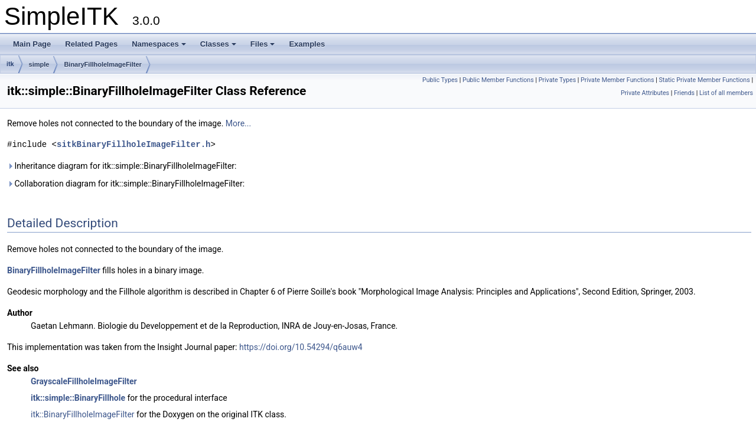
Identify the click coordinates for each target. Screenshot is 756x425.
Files (262, 44)
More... (238, 123)
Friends (684, 93)
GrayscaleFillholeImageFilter (84, 381)
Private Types (557, 80)
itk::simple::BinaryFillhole (78, 398)
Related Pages (91, 44)
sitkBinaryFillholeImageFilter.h (133, 144)
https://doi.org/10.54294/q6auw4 (301, 347)
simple (39, 64)
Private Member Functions (617, 80)
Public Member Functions (498, 80)
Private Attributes (645, 93)
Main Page (32, 44)
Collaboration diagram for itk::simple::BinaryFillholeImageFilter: (126, 183)
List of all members (726, 93)
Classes (218, 44)
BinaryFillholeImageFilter (102, 64)
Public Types (440, 80)
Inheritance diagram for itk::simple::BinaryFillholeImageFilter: (121, 166)
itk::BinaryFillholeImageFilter (83, 414)
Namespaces (159, 44)
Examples (307, 44)
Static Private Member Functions (704, 80)
